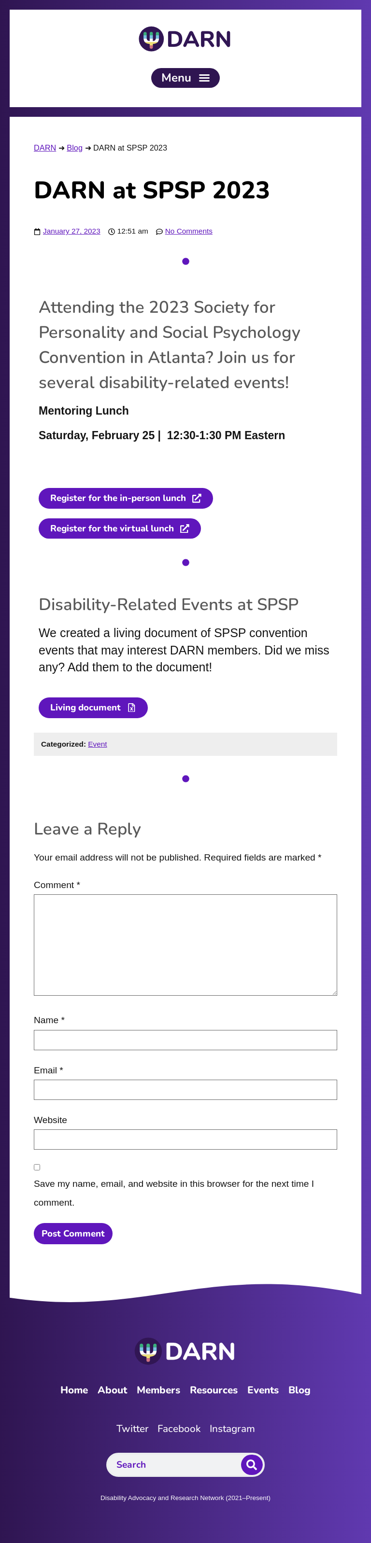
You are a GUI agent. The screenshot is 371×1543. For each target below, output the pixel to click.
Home (71, 1391)
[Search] (252, 1466)
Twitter (131, 1429)
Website (50, 1121)
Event (97, 744)
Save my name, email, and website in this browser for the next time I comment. (174, 1194)
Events (265, 1391)
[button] (185, 78)
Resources (214, 1391)
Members (157, 1391)
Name (49, 1021)
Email (48, 1071)
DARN (45, 147)
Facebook (179, 1429)
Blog (75, 147)
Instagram (233, 1429)
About (111, 1391)
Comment (57, 886)
